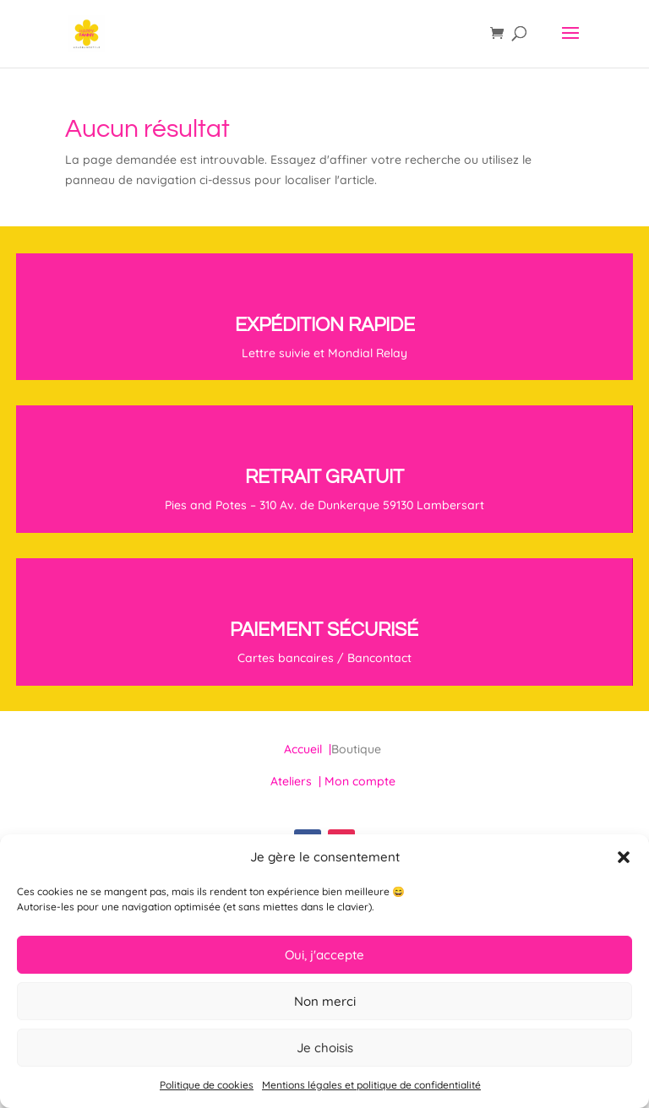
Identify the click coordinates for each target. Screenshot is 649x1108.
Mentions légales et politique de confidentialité (371, 1084)
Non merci (325, 1001)
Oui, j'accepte (324, 955)
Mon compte (359, 781)
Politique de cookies (207, 1084)
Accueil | (307, 749)
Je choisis (325, 1048)
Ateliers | (297, 781)
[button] (623, 857)
